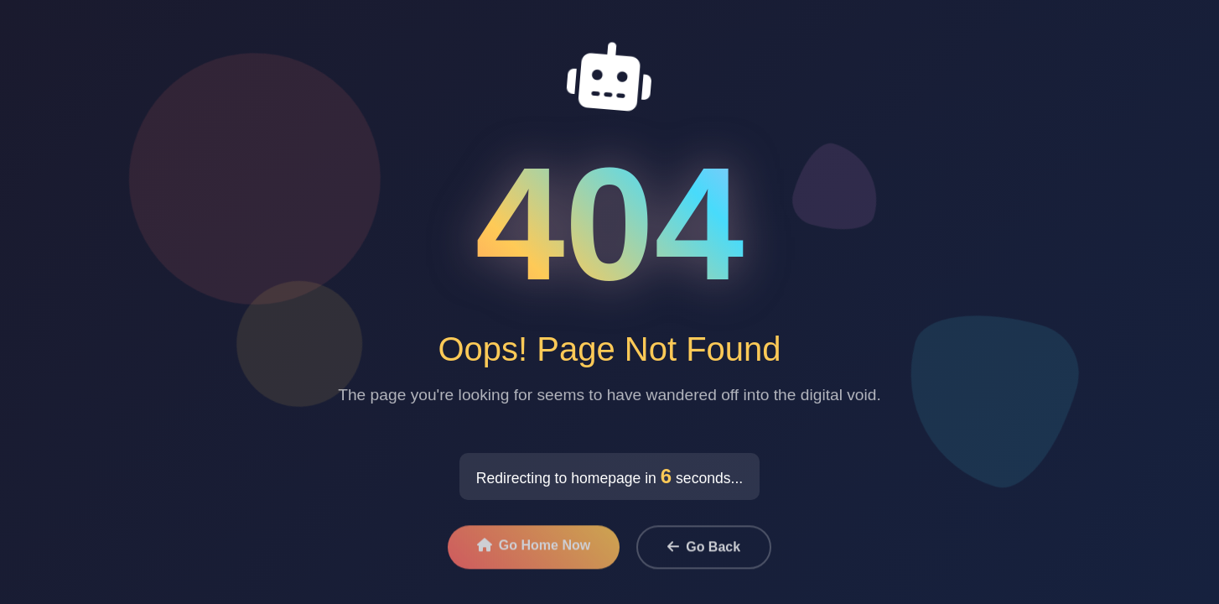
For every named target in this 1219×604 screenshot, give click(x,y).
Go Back (703, 551)
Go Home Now (533, 549)
